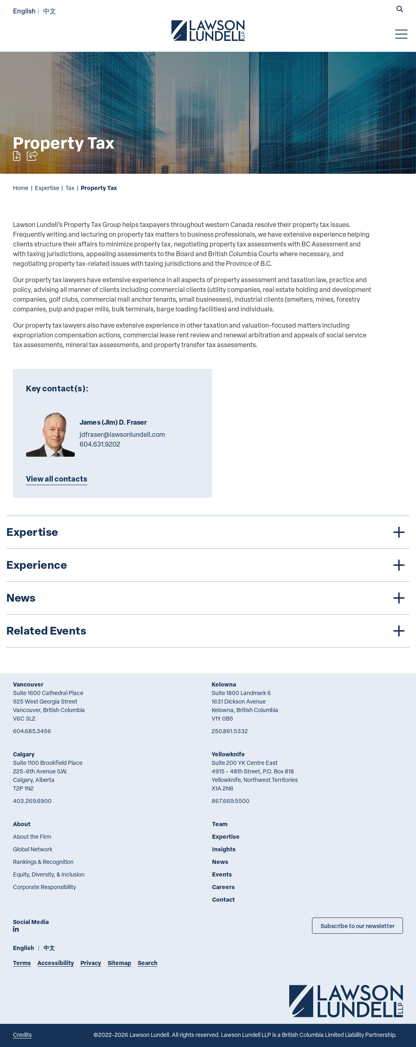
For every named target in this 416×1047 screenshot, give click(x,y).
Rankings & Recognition (43, 862)
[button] (399, 10)
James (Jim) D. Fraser (113, 422)
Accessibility (55, 962)
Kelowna (224, 684)
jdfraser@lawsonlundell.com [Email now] (122, 434)
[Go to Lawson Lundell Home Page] (208, 30)
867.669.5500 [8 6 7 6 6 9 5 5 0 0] (230, 801)
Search (148, 962)
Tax (69, 188)
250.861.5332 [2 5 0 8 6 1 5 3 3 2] (230, 731)
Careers (223, 887)
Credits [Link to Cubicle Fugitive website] (22, 1034)
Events (222, 874)
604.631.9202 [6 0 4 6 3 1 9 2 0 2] (100, 444)
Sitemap (119, 962)
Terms (22, 962)
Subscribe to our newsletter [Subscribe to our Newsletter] (357, 926)
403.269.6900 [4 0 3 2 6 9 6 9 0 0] (32, 801)
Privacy (90, 962)
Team (220, 824)
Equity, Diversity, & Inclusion (48, 874)
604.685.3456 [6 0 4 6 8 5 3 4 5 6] (32, 731)
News (220, 861)
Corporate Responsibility (44, 887)
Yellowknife (228, 754)
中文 (49, 10)
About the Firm (32, 836)
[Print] (16, 156)
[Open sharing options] (32, 156)
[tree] (208, 582)
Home (20, 188)
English (24, 10)
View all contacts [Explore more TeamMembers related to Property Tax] (56, 478)
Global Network (32, 849)
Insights (224, 849)
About (21, 824)
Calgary (24, 754)
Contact (223, 899)
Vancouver (28, 684)
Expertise (47, 188)
